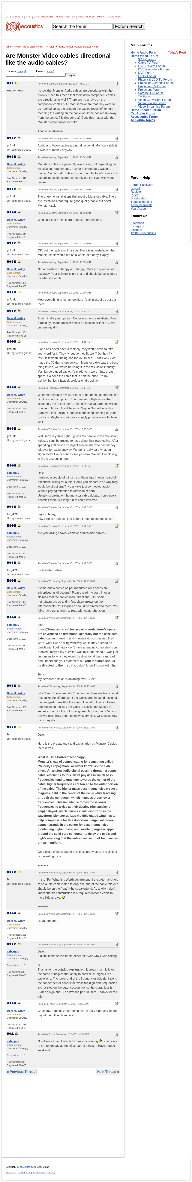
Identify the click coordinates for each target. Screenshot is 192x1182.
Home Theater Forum (146, 110)
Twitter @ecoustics (143, 233)
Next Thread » (108, 1072)
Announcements (141, 205)
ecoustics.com (28, 1166)
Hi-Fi (28, 16)
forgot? (50, 71)
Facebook (137, 223)
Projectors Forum (149, 89)
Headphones (86, 16)
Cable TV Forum (149, 62)
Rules (134, 195)
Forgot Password (142, 184)
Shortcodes (138, 198)
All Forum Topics (143, 120)
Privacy (51, 1172)
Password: (51, 73)
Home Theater (65, 16)
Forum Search (129, 26)
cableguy (13, 472)
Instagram (137, 226)
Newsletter (39, 1172)
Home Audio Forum (144, 52)
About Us (10, 1172)
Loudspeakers (44, 16)
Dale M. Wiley (16, 164)
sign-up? (21, 71)
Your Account (139, 208)
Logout (135, 188)
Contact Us (24, 1172)
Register (136, 191)
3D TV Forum (147, 59)
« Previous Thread (21, 1072)
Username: (20, 73)
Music (101, 16)
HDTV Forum (147, 76)
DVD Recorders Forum (153, 69)
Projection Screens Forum (155, 83)
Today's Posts (177, 52)
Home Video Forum (144, 55)
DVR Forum (146, 72)
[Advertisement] (63, 1119)
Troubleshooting (141, 201)
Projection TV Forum (152, 86)
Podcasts (114, 16)
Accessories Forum (145, 116)
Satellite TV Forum (150, 93)
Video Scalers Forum (152, 103)
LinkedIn (136, 229)
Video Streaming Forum (154, 106)
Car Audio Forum (143, 113)
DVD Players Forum (151, 66)
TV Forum (145, 96)
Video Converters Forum (154, 99)
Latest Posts (14, 16)
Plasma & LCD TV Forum (155, 79)
